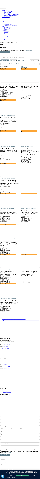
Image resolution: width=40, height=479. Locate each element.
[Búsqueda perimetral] (17, 57)
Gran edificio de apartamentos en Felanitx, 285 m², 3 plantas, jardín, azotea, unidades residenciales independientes (29, 213)
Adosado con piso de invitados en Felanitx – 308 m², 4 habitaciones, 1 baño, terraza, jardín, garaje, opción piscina (9, 243)
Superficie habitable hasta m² (5, 434)
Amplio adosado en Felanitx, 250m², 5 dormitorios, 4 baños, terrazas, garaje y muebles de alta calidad (9, 273)
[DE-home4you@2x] (20, 7)
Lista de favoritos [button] (13, 60)
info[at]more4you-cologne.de (8, 463)
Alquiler (7, 426)
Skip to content (2, 0)
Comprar (2, 426)
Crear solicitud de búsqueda (5, 454)
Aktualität (23, 67)
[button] (17, 71)
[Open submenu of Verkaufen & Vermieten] (9, 17)
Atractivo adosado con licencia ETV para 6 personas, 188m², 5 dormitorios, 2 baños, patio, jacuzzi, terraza (30, 88)
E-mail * (1, 420)
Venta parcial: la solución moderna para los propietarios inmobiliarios (13, 319)
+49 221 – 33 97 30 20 (6, 344)
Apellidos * (2, 417)
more (34, 475)
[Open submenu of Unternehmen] (6, 30)
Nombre (1, 414)
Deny (11, 475)
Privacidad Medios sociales (7, 392)
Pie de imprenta (5, 390)
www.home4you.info (5, 348)
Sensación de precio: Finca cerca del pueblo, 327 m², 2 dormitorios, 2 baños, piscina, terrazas (9, 88)
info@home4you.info (6, 346)
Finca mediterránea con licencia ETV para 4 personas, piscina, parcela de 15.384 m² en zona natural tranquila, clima (9, 303)
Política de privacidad (28, 50)
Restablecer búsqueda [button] (21, 60)
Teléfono (1, 423)
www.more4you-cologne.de (7, 464)
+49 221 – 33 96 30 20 (6, 364)
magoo (5, 42)
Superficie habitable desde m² (5, 431)
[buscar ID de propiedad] (34, 60)
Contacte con (4, 391)
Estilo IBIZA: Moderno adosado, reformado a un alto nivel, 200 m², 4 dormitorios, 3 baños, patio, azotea (9, 150)
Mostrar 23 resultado (4, 60)
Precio (26, 67)
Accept (22, 475)
